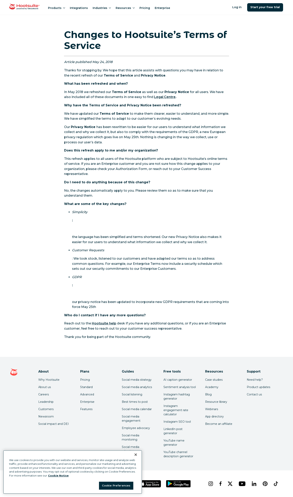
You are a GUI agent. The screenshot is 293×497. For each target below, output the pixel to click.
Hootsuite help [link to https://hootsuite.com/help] (104, 323)
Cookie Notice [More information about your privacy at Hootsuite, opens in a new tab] (58, 475)
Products (56, 8)
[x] (230, 483)
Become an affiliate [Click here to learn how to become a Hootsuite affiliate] (218, 424)
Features (86, 409)
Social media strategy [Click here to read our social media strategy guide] (137, 379)
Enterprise (162, 8)
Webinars (211, 409)
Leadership (46, 402)
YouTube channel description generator (178, 454)
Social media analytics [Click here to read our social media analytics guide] (137, 387)
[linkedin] (254, 483)
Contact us (254, 394)
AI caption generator (177, 379)
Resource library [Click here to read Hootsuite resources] (216, 402)
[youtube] (242, 483)
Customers (46, 409)
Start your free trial (265, 7)
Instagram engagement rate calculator (175, 410)
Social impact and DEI (53, 424)
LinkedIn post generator (173, 431)
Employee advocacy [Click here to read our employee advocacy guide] (136, 428)
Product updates (258, 387)
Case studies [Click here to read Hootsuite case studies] (214, 379)
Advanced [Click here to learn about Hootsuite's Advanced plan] (87, 394)
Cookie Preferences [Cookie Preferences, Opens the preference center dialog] (116, 485)
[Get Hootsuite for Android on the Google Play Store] (178, 483)
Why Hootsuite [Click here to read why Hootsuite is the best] (49, 379)
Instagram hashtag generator (176, 396)
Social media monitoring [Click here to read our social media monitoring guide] (130, 437)
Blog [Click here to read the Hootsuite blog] (208, 394)
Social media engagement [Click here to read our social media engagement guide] (131, 418)
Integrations (79, 8)
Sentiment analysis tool (179, 387)
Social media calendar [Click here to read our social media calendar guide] (137, 409)
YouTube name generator (173, 443)
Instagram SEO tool (177, 421)
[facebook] (220, 483)
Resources (125, 8)
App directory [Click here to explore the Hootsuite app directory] (214, 416)
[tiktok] (276, 483)
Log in (237, 7)
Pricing (144, 8)
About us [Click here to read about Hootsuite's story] (44, 387)
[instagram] (210, 483)
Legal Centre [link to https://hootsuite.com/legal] (165, 97)
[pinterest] (265, 483)
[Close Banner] (135, 454)
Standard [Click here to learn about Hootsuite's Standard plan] (86, 387)
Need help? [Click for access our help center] (255, 379)
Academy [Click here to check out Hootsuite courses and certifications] (211, 387)
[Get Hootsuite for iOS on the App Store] (150, 483)
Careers (43, 394)
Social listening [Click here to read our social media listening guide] (132, 394)
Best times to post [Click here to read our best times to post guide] (135, 402)
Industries (102, 8)
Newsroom (46, 416)
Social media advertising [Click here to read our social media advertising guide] (130, 449)
